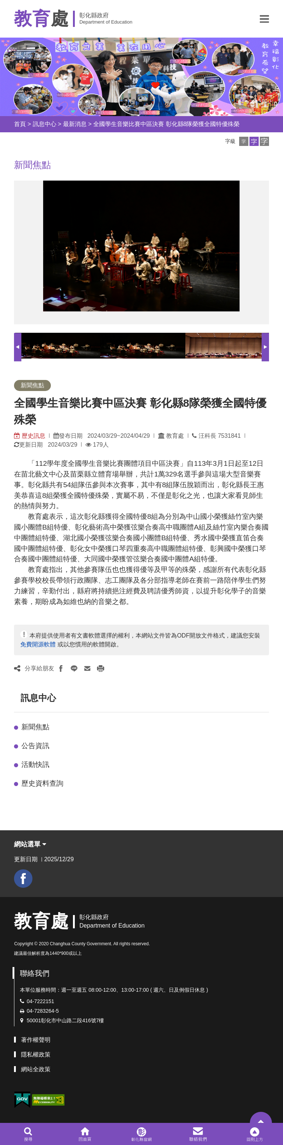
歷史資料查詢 (42, 783)
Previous (17, 347)
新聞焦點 (35, 727)
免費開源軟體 (38, 644)
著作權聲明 (35, 1040)
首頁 (20, 124)
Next (265, 347)
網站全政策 (35, 1069)
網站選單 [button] (30, 844)
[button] (264, 18)
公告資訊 (35, 746)
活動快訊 (35, 764)
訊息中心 (44, 124)
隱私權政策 (35, 1054)
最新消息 (75, 124)
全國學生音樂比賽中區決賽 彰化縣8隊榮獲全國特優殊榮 (166, 124)
